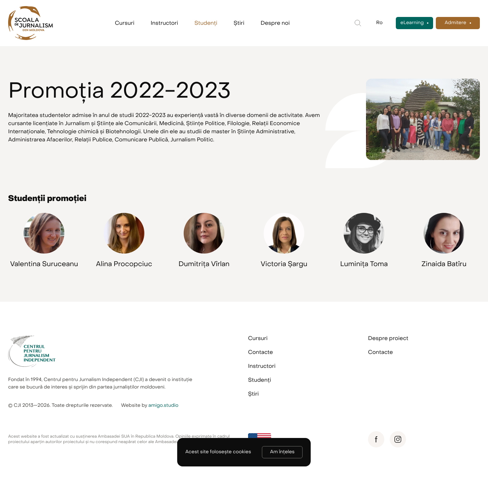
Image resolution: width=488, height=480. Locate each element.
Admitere (455, 23)
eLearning (412, 23)
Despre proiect (388, 338)
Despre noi (275, 23)
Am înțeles (282, 452)
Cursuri (125, 23)
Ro (379, 23)
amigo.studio (163, 405)
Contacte (260, 352)
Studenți (206, 23)
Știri (238, 23)
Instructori (164, 23)
